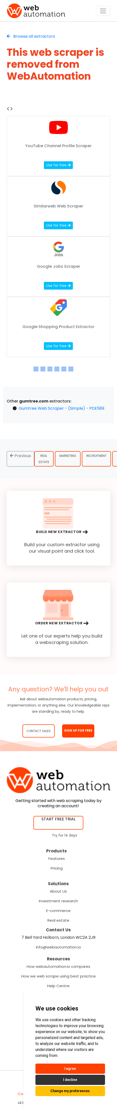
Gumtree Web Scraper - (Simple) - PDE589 (61, 408)
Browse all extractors (31, 36)
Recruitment (96, 456)
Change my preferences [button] (70, 1091)
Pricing (57, 868)
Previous (20, 456)
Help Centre (58, 985)
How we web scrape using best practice (58, 976)
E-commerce (58, 910)
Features (56, 858)
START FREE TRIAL (58, 819)
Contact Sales (38, 731)
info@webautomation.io (58, 947)
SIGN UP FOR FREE (78, 730)
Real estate (58, 920)
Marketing (67, 456)
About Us (58, 891)
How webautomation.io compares (58, 966)
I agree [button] (70, 1069)
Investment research (58, 901)
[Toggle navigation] (103, 11)
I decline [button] (70, 1080)
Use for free (58, 165)
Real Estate (44, 459)
